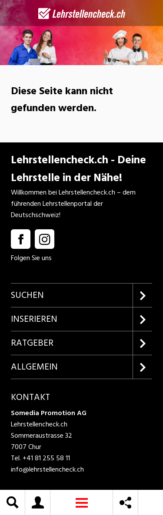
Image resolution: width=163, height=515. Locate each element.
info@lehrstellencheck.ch (47, 469)
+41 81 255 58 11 (46, 458)
